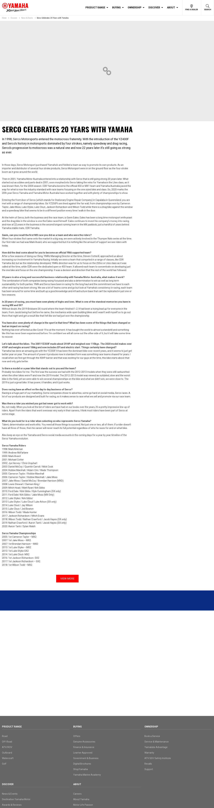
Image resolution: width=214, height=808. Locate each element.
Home (4, 18)
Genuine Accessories (84, 741)
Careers (77, 793)
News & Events (27, 18)
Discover (154, 7)
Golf (4, 763)
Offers (76, 736)
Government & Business (85, 758)
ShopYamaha (80, 769)
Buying (116, 7)
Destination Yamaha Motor (16, 799)
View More (67, 578)
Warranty (149, 752)
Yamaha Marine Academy (87, 774)
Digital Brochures (82, 763)
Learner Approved (82, 752)
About (171, 7)
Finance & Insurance (83, 747)
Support (148, 769)
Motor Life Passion (83, 804)
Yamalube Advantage (156, 747)
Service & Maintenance (156, 741)
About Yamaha (81, 799)
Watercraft (8, 758)
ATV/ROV (7, 747)
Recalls (148, 763)
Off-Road (7, 741)
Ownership (134, 7)
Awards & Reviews (12, 804)
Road (5, 736)
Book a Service (152, 736)
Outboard (7, 752)
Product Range (95, 7)
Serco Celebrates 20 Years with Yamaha (53, 18)
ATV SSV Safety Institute (157, 758)
